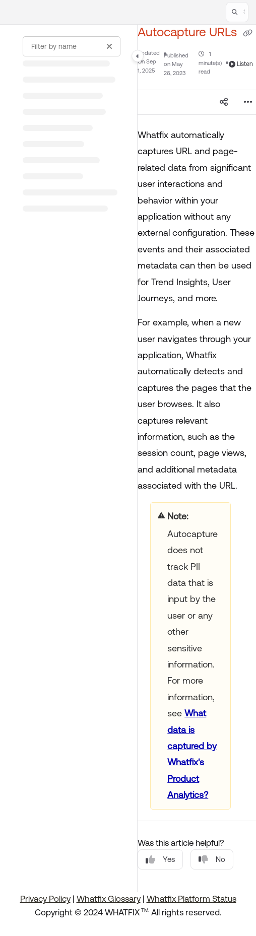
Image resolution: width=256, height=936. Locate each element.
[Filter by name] (71, 46)
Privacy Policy (45, 899)
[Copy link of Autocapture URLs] (248, 33)
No (212, 859)
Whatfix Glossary (109, 899)
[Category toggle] (138, 56)
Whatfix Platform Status (191, 899)
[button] (237, 12)
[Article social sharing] (224, 102)
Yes (160, 859)
